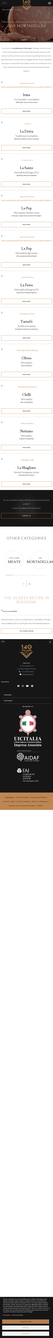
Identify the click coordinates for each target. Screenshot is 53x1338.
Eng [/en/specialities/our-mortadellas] (4, 3)
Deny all (26, 1327)
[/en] (26, 5)
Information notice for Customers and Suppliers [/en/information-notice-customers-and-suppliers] (21, 805)
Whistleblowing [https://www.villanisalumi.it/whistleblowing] (43, 801)
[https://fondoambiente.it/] (26, 775)
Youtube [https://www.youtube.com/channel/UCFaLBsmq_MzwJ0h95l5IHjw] (27, 686)
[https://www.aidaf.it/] (26, 756)
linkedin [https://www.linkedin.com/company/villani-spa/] (32, 686)
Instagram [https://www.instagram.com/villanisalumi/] (23, 686)
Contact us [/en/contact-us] (26, 523)
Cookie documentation (17, 1315)
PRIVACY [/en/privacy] (34, 801)
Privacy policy (6, 1315)
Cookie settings (26, 1321)
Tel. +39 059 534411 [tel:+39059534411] (28, 671)
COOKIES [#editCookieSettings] (40, 805)
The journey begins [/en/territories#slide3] (26, 639)
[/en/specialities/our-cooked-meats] (23, 560)
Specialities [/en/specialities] (9, 9)
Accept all (26, 1333)
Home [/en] (3, 9)
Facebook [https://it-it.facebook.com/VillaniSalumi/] (18, 686)
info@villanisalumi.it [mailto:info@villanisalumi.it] (27, 674)
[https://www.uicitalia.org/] (26, 728)
